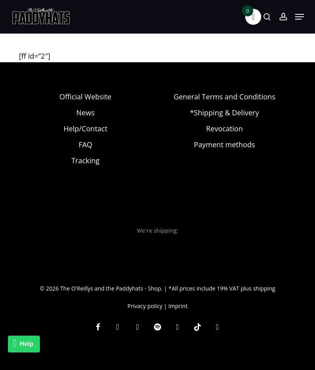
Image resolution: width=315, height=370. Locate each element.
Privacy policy (145, 306)
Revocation (224, 128)
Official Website (85, 96)
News (85, 112)
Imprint (177, 306)
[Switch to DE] (150, 360)
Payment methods (224, 144)
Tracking (85, 160)
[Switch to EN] (165, 360)
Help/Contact (85, 128)
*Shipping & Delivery (224, 112)
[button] (299, 17)
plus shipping (257, 288)
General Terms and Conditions (224, 96)
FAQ (86, 144)
